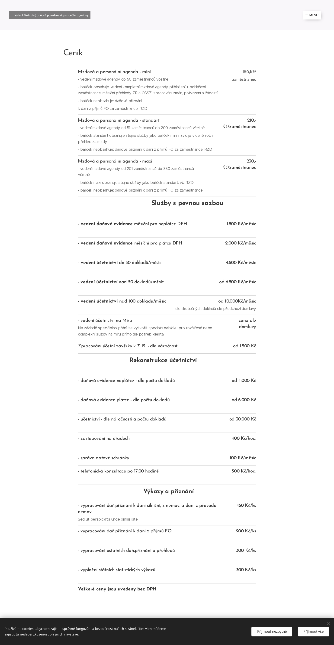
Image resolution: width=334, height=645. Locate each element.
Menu (311, 15)
